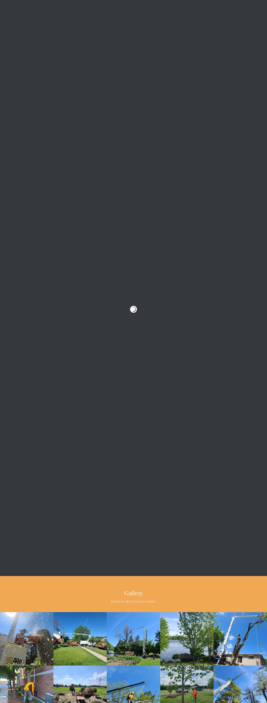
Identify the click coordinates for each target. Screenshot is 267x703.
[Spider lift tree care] (240, 639)
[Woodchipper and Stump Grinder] (80, 639)
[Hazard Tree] (133, 639)
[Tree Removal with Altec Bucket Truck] (26, 639)
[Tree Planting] (187, 639)
